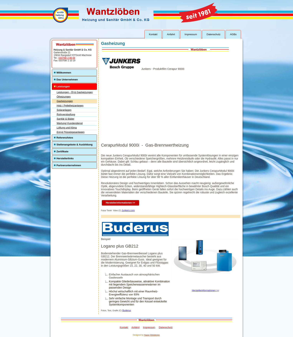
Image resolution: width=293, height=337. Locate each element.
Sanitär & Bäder (65, 118)
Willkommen (63, 72)
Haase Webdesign (152, 335)
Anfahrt (171, 34)
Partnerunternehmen (68, 165)
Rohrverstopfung (66, 114)
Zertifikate (62, 151)
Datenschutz (213, 34)
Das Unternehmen (67, 79)
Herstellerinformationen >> (120, 202)
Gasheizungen (65, 101)
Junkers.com (128, 210)
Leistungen (63, 86)
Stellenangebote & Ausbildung (74, 144)
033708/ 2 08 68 (66, 58)
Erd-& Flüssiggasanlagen (70, 132)
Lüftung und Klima (67, 127)
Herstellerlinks (65, 158)
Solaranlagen (64, 109)
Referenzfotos (64, 137)
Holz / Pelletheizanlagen (70, 105)
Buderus (126, 310)
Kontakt (153, 34)
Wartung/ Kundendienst (70, 123)
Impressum (191, 34)
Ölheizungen (64, 96)
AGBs (233, 34)
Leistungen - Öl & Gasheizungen (75, 92)
